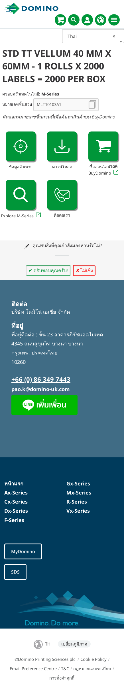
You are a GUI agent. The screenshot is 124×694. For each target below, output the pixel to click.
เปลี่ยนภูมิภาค (74, 644)
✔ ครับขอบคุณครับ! (48, 270)
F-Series (14, 520)
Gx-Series (78, 483)
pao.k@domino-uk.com (40, 389)
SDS (15, 572)
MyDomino (23, 551)
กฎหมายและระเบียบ (92, 668)
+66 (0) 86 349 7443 (40, 379)
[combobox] (93, 36)
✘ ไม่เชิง (84, 270)
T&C (65, 668)
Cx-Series (16, 501)
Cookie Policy (93, 659)
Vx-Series (78, 510)
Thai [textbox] (91, 36)
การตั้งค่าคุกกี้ (61, 678)
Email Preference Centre (33, 668)
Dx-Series (16, 510)
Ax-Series (16, 492)
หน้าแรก (13, 483)
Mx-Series (78, 492)
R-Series (76, 501)
